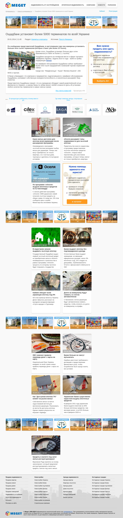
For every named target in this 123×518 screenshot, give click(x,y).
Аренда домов (67, 485)
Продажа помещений (12, 491)
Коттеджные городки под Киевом (102, 485)
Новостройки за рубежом (42, 500)
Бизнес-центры (68, 497)
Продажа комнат (11, 483)
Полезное (112, 5)
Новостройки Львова (40, 497)
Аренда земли (67, 491)
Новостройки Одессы (41, 491)
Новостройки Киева (40, 483)
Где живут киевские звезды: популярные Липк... (68, 99)
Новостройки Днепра (40, 488)
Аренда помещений (69, 494)
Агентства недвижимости (13, 497)
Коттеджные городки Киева (100, 483)
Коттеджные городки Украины (101, 480)
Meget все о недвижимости (14, 513)
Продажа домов (10, 485)
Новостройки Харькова (41, 494)
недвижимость (68, 511)
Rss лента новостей (63, 91)
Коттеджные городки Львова (100, 497)
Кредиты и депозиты (39, 39)
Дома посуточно (68, 488)
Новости (101, 5)
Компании (91, 5)
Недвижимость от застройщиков (45, 5)
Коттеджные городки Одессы (101, 491)
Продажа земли (10, 488)
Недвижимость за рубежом (14, 494)
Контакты (8, 500)
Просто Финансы (65, 39)
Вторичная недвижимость (73, 5)
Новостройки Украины (41, 480)
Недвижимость (10, 11)
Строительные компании (42, 503)
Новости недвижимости (25, 11)
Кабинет (102, 11)
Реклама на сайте (11, 503)
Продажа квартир (11, 480)
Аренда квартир (68, 480)
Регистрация (113, 11)
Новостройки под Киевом (42, 485)
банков (49, 60)
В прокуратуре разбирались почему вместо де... (23, 99)
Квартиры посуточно (69, 483)
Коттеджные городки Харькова (101, 494)
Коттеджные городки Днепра (101, 488)
